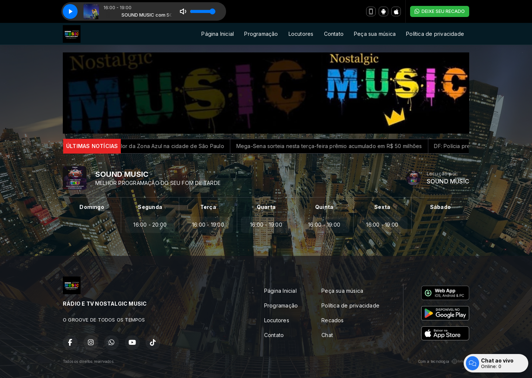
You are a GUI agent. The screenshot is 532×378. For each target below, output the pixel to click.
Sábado (440, 207)
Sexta (382, 207)
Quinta (324, 207)
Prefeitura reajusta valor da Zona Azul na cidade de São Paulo (151, 146)
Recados (332, 320)
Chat (327, 335)
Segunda (150, 207)
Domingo (91, 207)
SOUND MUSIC (448, 181)
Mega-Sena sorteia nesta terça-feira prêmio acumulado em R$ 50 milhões (335, 146)
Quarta (266, 207)
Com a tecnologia (443, 361)
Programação (261, 34)
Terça (208, 207)
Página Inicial (217, 34)
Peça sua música (375, 34)
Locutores (301, 34)
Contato (334, 34)
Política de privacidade (435, 34)
